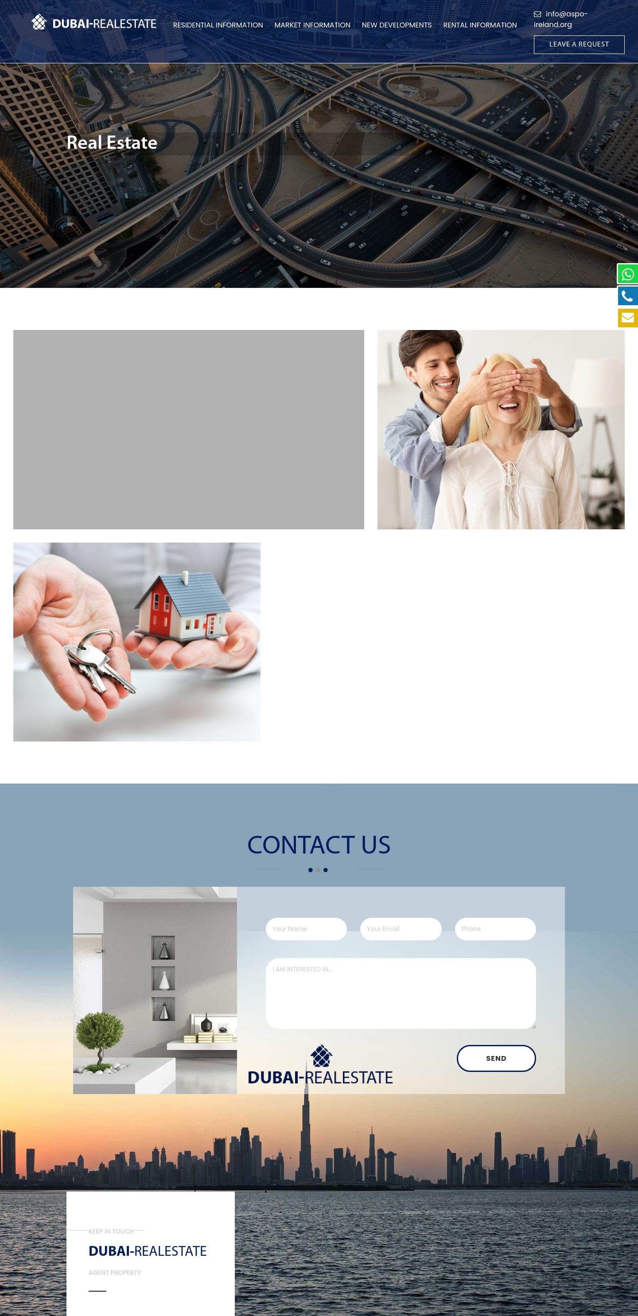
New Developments (397, 25)
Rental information (480, 25)
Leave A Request (579, 44)
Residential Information (218, 25)
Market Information (313, 25)
